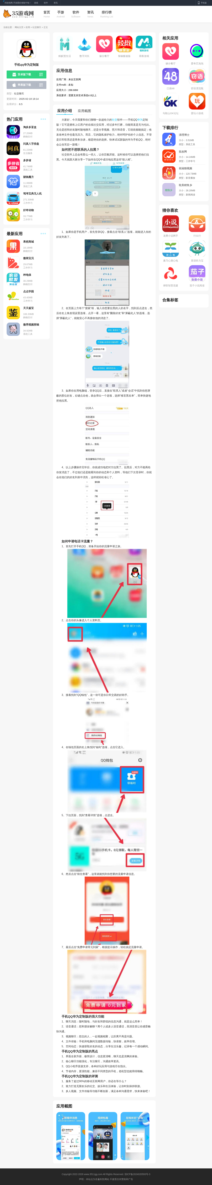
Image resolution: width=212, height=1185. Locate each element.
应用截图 (84, 111)
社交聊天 (36, 27)
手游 (60, 12)
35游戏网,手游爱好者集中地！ (17, 3)
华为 (140, 119)
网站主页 (19, 27)
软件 (76, 12)
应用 (28, 27)
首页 (46, 12)
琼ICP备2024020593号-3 (137, 1174)
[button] (149, 1138)
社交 (114, 119)
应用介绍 (64, 111)
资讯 (90, 12)
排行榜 (107, 12)
